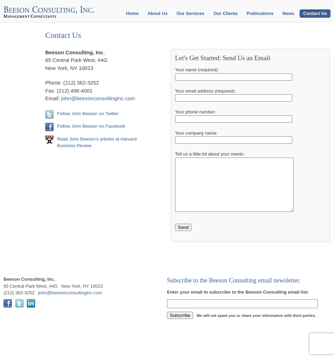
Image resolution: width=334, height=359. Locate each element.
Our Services (190, 13)
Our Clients (225, 13)
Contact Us (315, 13)
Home (132, 13)
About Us (158, 13)
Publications (260, 13)
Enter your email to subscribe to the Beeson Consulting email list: (238, 302)
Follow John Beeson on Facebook (91, 126)
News (288, 13)
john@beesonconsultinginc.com (98, 98)
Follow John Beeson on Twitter (88, 113)
